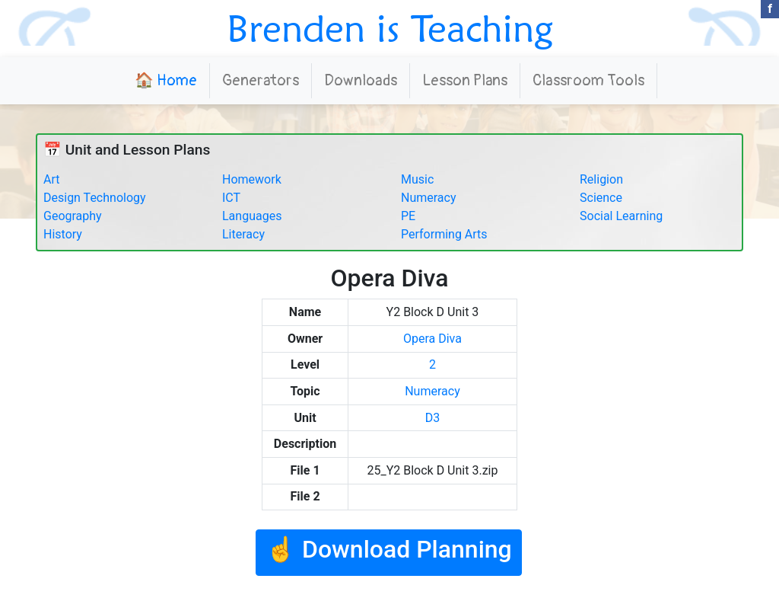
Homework (251, 179)
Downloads (360, 80)
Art (51, 179)
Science (601, 197)
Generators (260, 80)
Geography (72, 216)
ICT (231, 197)
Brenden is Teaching (390, 28)
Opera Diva (432, 338)
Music (417, 179)
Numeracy (428, 197)
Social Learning (621, 216)
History (62, 234)
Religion (601, 179)
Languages (251, 216)
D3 (432, 418)
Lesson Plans (464, 80)
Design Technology (94, 197)
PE (408, 216)
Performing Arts (444, 234)
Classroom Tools (588, 80)
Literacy (243, 234)
